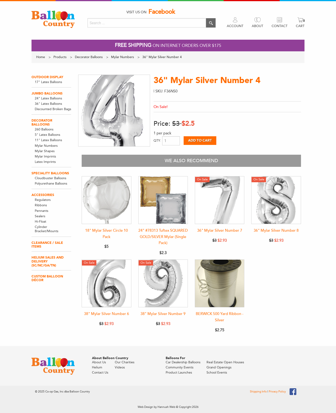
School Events (216, 372)
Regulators (43, 200)
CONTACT (279, 26)
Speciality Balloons (50, 173)
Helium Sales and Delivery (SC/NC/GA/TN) (48, 261)
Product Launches (179, 372)
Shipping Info (258, 391)
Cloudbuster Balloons (50, 178)
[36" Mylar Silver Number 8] (276, 200)
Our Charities (124, 362)
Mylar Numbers (46, 146)
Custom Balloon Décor (47, 278)
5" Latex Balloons (47, 135)
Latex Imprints (45, 162)
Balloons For (175, 358)
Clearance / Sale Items (47, 245)
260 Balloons (44, 129)
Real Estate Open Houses (225, 362)
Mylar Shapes (45, 151)
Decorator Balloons (42, 122)
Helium (97, 367)
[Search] (147, 23)
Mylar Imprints (45, 156)
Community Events (179, 367)
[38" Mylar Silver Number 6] (106, 283)
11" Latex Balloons (48, 140)
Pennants (41, 211)
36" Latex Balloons (48, 104)
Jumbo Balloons (47, 93)
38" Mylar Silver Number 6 (106, 314)
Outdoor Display (47, 77)
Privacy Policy (277, 391)
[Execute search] (211, 23)
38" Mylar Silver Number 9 (163, 314)
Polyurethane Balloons (51, 184)
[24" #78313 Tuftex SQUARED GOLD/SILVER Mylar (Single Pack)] (163, 200)
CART (300, 26)
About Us (99, 362)
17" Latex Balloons (48, 82)
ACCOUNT (235, 26)
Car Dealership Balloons (183, 362)
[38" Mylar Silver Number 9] (163, 283)
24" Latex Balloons (48, 98)
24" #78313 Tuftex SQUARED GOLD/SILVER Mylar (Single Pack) (163, 236)
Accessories (43, 195)
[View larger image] (114, 111)
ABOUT (257, 26)
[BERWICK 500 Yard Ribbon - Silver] (219, 283)
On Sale (202, 179)
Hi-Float (40, 222)
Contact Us (100, 372)
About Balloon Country (110, 358)
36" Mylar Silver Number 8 (276, 230)
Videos (120, 367)
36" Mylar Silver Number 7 (219, 230)
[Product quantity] (171, 140)
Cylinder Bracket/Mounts (46, 229)
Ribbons (41, 205)
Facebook (161, 12)
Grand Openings (218, 367)
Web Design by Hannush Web (156, 407)
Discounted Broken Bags (53, 109)
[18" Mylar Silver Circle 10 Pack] (106, 200)
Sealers (40, 216)
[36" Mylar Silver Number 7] (219, 200)
